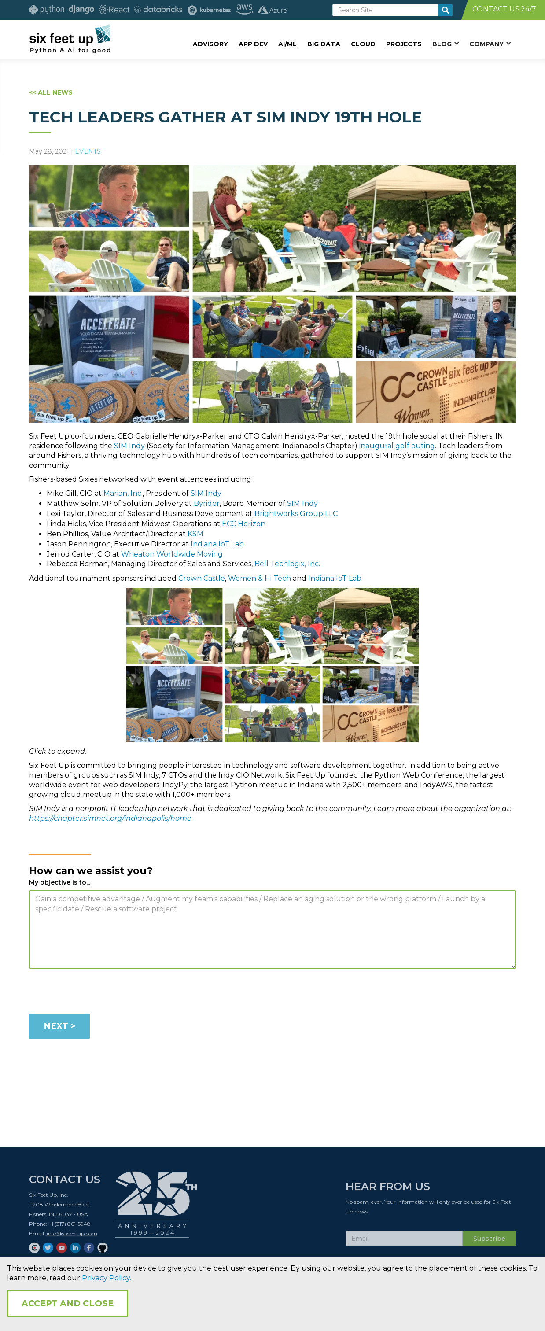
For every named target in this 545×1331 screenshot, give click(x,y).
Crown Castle (201, 578)
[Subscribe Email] (404, 1241)
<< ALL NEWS (51, 92)
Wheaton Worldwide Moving (172, 554)
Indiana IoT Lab (217, 544)
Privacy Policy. (106, 1278)
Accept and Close (68, 1303)
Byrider (207, 503)
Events (88, 151)
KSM (195, 534)
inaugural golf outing (397, 446)
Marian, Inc (122, 493)
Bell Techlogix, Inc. (287, 564)
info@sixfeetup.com (71, 1236)
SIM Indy (129, 446)
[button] (445, 43)
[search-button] (445, 10)
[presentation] (96, 993)
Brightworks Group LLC (296, 513)
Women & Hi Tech (259, 578)
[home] (69, 38)
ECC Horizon (243, 524)
